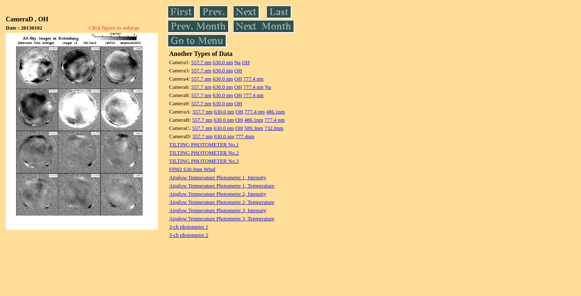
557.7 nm (201, 62)
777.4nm (245, 136)
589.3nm (253, 128)
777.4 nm (253, 79)
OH (246, 62)
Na (237, 62)
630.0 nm (223, 62)
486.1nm (275, 112)
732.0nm (273, 128)
